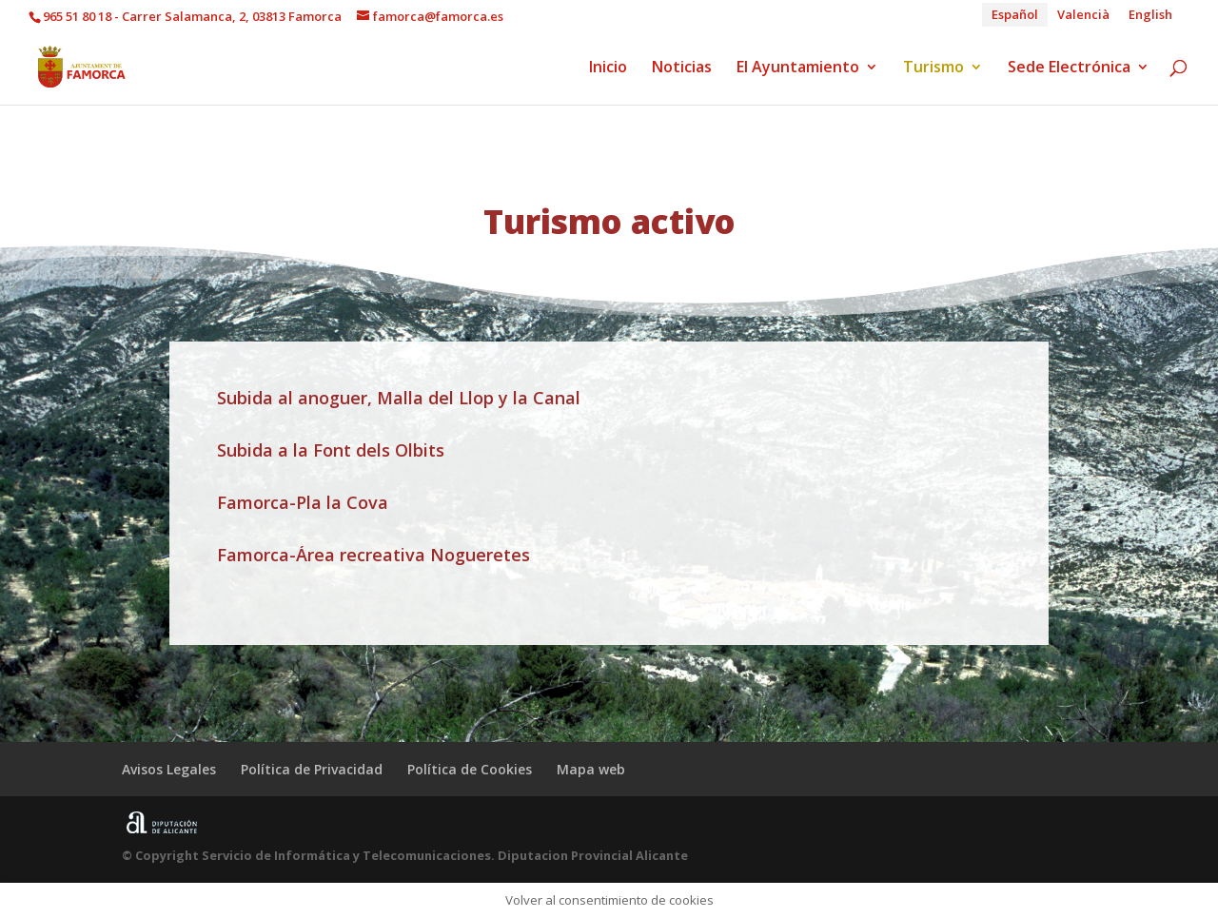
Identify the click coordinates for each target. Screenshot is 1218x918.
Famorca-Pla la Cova (302, 502)
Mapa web (591, 769)
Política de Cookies (469, 769)
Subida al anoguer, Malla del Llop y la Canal (398, 397)
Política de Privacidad (312, 769)
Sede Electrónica (1069, 68)
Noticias (682, 68)
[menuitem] (1015, 15)
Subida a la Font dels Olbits (330, 450)
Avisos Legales (169, 769)
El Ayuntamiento (798, 68)
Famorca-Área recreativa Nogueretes (373, 554)
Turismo (933, 68)
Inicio (608, 68)
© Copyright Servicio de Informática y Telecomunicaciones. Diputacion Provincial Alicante (405, 855)
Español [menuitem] (1015, 14)
